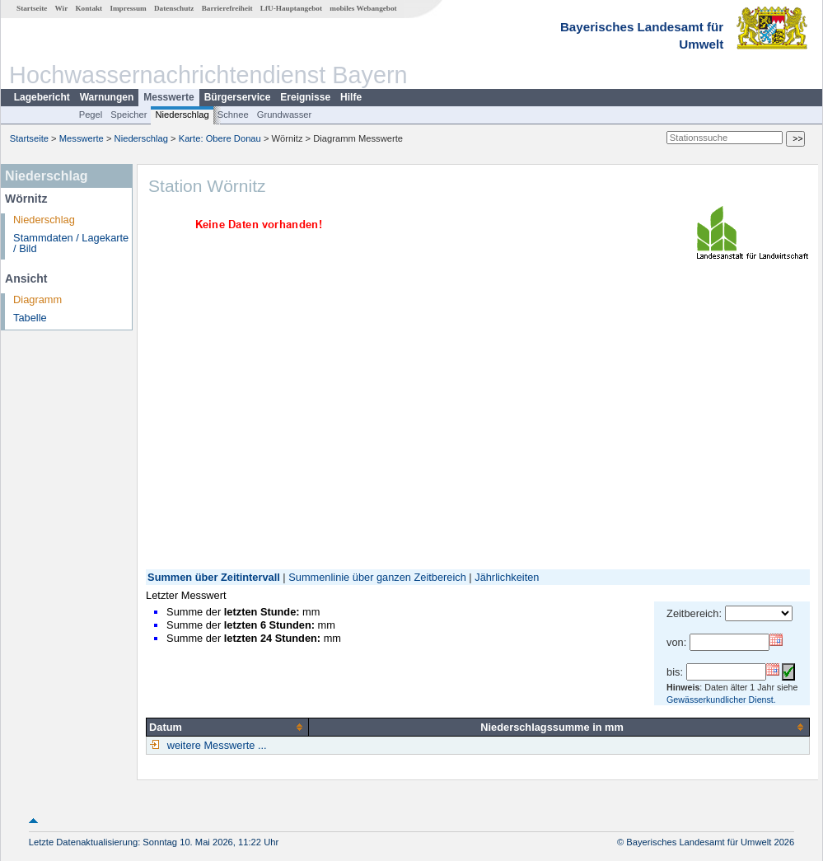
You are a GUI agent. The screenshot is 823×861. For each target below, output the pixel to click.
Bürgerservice (237, 97)
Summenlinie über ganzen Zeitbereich (377, 577)
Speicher (128, 114)
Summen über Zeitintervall (213, 577)
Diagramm (37, 299)
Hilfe (351, 97)
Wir (61, 8)
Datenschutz (174, 8)
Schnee (233, 114)
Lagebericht (42, 97)
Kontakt (88, 8)
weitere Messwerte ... (215, 745)
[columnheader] (228, 727)
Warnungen (107, 97)
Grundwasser (284, 114)
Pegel (91, 114)
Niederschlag (181, 114)
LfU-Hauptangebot (291, 8)
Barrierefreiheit (227, 8)
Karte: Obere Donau (220, 138)
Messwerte (168, 97)
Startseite (31, 8)
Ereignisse (305, 97)
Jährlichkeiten (507, 577)
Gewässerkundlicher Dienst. (721, 699)
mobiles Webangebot (363, 8)
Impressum (128, 8)
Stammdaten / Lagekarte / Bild (71, 243)
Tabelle (30, 317)
